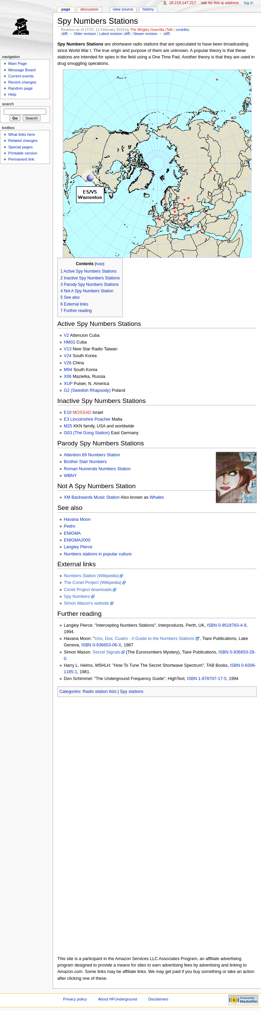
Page (65, 9)
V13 (68, 349)
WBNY (70, 475)
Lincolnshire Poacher (90, 419)
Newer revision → (148, 34)
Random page (20, 88)
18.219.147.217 (182, 3)
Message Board (21, 70)
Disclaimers (158, 999)
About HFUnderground (117, 999)
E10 (68, 412)
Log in (248, 3)
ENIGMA (72, 533)
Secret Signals (106, 652)
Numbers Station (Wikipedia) (91, 575)
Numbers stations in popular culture (98, 554)
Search (8, 104)
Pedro (69, 526)
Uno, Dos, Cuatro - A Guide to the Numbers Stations (144, 638)
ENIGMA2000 (77, 540)
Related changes (22, 141)
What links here (21, 134)
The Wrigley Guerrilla (147, 29)
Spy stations (131, 691)
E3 (66, 419)
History (148, 9)
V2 (66, 335)
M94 (68, 369)
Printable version (22, 153)
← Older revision (82, 34)
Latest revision (110, 34)
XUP (68, 383)
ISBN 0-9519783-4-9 (226, 625)
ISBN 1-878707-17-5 (206, 678)
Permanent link (21, 159)
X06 (68, 376)
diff (64, 34)
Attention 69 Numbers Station (92, 455)
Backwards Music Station (95, 497)
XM (67, 497)
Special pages (20, 147)
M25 (68, 426)
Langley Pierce (78, 547)
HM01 (69, 342)
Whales (157, 497)
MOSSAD (82, 412)
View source (123, 9)
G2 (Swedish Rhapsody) (87, 390)
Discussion (89, 9)
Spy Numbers (77, 596)
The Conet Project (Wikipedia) (92, 582)
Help (12, 94)
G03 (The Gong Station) (87, 432)
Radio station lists (99, 691)
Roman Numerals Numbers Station (97, 468)
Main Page (17, 63)
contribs (182, 29)
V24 (68, 355)
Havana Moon (77, 519)
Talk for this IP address (220, 3)
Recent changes (22, 82)
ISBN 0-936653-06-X (101, 645)
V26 (68, 363)
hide (99, 264)
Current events (21, 76)
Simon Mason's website (86, 603)
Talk (169, 29)
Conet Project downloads (88, 589)
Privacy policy (75, 999)
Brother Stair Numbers (85, 461)
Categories (69, 691)
